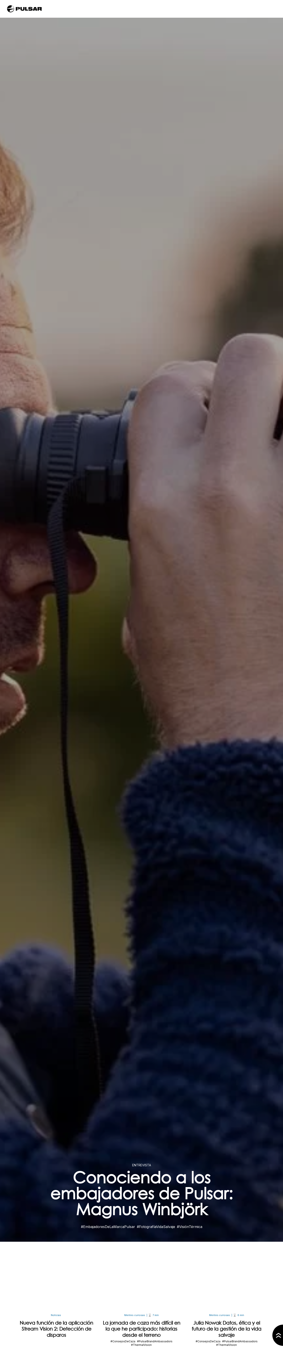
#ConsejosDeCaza (123, 1341)
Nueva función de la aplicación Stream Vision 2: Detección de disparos (56, 1329)
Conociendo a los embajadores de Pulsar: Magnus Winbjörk (141, 1193)
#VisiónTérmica (189, 1226)
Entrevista (141, 1165)
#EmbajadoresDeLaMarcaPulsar (108, 1226)
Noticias (56, 1315)
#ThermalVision (141, 1345)
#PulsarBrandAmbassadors (154, 1341)
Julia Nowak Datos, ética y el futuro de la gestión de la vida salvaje (226, 1329)
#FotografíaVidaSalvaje (156, 1226)
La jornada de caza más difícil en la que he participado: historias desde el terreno (141, 1329)
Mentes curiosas (134, 1315)
